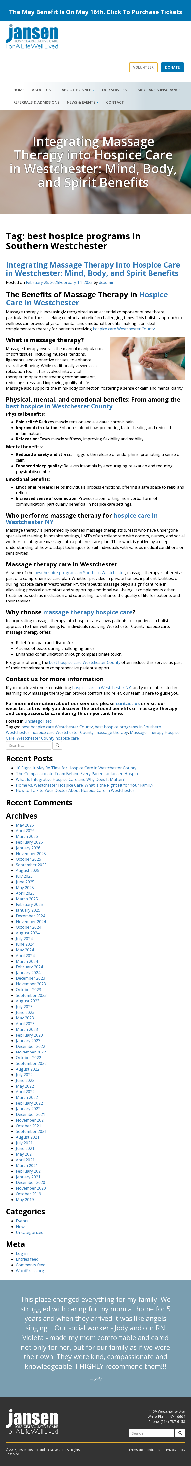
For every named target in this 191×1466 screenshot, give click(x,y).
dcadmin (106, 282)
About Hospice (78, 89)
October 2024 (28, 927)
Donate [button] (172, 67)
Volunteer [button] (143, 67)
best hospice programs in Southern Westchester (79, 572)
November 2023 (31, 984)
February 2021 (29, 1171)
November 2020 (31, 1188)
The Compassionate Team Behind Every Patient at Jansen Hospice (77, 773)
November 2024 (31, 921)
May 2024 (25, 950)
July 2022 (24, 1074)
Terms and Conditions (144, 1450)
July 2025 (24, 876)
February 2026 (29, 842)
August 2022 (27, 1069)
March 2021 (27, 1165)
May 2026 (25, 825)
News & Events (83, 102)
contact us (128, 703)
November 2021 (31, 1120)
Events (22, 1221)
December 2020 (30, 1182)
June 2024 (25, 944)
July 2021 (24, 1143)
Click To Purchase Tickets (144, 12)
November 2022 (31, 1052)
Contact (115, 102)
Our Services (116, 89)
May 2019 (25, 1199)
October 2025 (28, 859)
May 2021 (25, 1154)
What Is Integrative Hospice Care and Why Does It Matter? (70, 779)
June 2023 (25, 1012)
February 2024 (29, 967)
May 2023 (25, 1018)
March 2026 (27, 836)
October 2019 (28, 1194)
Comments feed (30, 1265)
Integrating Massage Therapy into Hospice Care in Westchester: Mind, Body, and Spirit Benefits (93, 269)
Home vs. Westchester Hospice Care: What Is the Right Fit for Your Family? (84, 785)
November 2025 (31, 853)
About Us (43, 89)
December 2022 (30, 1046)
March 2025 (27, 899)
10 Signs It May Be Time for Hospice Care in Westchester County (76, 768)
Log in (22, 1253)
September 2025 (31, 864)
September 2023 (31, 995)
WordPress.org (30, 1270)
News (21, 1226)
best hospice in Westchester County (59, 406)
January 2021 (28, 1177)
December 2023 (30, 978)
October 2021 (28, 1125)
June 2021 (25, 1148)
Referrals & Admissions (36, 102)
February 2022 (29, 1103)
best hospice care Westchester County (84, 662)
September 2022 (31, 1063)
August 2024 (27, 933)
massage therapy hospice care (88, 612)
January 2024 (28, 972)
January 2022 (28, 1108)
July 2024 (24, 938)
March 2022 (27, 1097)
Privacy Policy (175, 1450)
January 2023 (28, 1040)
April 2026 (25, 830)
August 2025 (27, 870)
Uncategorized (38, 721)
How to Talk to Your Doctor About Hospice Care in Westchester (75, 790)
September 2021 (31, 1131)
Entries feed (27, 1259)
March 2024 (27, 961)
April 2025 (25, 893)
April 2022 (25, 1091)
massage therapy (112, 732)
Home (18, 89)
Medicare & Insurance (159, 89)
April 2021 (25, 1160)
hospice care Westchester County (124, 329)
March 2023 (27, 1029)
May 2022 (25, 1086)
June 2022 (25, 1080)
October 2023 (28, 989)
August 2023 (27, 1001)
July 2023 (24, 1006)
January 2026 (28, 848)
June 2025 (25, 882)
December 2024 (30, 916)
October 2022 (28, 1057)
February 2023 (29, 1035)
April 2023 (25, 1023)
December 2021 (30, 1114)
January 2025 (28, 910)
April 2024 (25, 955)
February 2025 (29, 904)
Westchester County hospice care (48, 738)
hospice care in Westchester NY (101, 687)
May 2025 (25, 887)
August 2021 (27, 1137)
